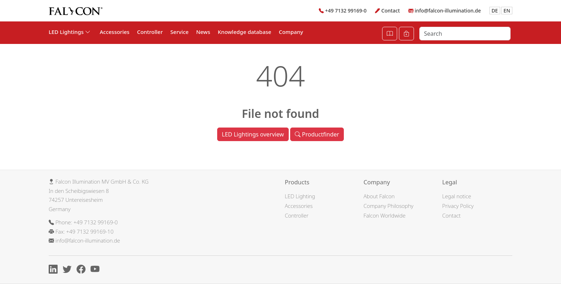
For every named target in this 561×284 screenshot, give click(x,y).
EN (506, 10)
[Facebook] (83, 270)
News (203, 31)
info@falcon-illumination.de (448, 10)
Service (179, 31)
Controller (150, 31)
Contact (390, 10)
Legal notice (456, 196)
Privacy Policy (458, 205)
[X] (69, 270)
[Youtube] (97, 270)
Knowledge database (245, 31)
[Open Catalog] (389, 33)
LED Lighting (300, 196)
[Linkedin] (55, 270)
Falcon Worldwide (384, 215)
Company (291, 31)
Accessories (115, 31)
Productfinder (317, 134)
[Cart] (406, 33)
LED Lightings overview (253, 134)
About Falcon (379, 196)
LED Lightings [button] (70, 31)
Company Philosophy (389, 205)
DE (495, 10)
